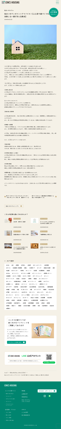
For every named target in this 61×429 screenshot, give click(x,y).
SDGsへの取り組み (10, 420)
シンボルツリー (44, 278)
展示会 (17, 284)
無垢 (18, 265)
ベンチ (39, 268)
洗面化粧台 (18, 281)
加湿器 (47, 265)
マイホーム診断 (26, 273)
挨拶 (29, 265)
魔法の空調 (47, 268)
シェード (29, 270)
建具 (48, 270)
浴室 (18, 278)
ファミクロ (35, 295)
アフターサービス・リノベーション (10, 405)
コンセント (10, 295)
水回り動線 (27, 305)
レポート (26, 297)
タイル (8, 268)
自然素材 (45, 305)
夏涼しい (26, 300)
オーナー (9, 281)
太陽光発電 (35, 300)
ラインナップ (8, 396)
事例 (30, 278)
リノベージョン (37, 273)
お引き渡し (42, 287)
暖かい (14, 305)
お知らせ (24, 409)
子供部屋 (9, 303)
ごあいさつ (25, 289)
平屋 (8, 292)
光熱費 (43, 297)
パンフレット (32, 281)
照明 (34, 305)
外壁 (13, 289)
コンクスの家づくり (10, 390)
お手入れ (24, 292)
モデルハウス (45, 295)
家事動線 (31, 303)
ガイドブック (8, 401)
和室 (13, 300)
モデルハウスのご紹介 (10, 398)
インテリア (38, 289)
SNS (8, 265)
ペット (47, 276)
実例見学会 (53, 12)
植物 (45, 289)
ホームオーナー (38, 265)
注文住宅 (51, 289)
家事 (25, 303)
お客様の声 (25, 394)
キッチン (49, 292)
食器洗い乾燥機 (18, 268)
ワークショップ (38, 276)
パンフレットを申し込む (14, 342)
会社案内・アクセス (10, 409)
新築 (8, 305)
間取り (8, 308)
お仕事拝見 (33, 287)
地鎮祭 (8, 276)
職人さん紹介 (8, 415)
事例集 (23, 390)
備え (26, 268)
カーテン (32, 292)
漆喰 (22, 270)
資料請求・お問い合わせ (45, 391)
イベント (24, 284)
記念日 (52, 305)
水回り (24, 278)
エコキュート (33, 284)
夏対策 (19, 300)
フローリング (10, 278)
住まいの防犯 (34, 297)
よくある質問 (25, 412)
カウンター (15, 270)
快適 (43, 303)
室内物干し (18, 303)
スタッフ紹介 (27, 276)
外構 (25, 281)
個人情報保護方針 (26, 415)
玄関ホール (10, 284)
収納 (8, 300)
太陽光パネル (44, 300)
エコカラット (15, 292)
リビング (9, 297)
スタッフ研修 (17, 276)
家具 (38, 303)
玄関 (35, 270)
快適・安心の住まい (10, 393)
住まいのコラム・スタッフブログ (18, 372)
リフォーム (18, 297)
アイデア (9, 287)
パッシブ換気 (26, 295)
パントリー (16, 273)
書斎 (20, 305)
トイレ (17, 295)
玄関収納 (42, 270)
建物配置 (50, 287)
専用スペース (43, 284)
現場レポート (48, 273)
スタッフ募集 (8, 417)
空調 (8, 270)
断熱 (48, 303)
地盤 (8, 289)
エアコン (46, 281)
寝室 (35, 278)
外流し (23, 265)
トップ (5, 372)
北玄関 (50, 297)
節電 (40, 281)
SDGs (8, 273)
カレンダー (41, 292)
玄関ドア (32, 268)
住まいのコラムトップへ (12, 206)
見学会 (16, 287)
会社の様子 (24, 287)
